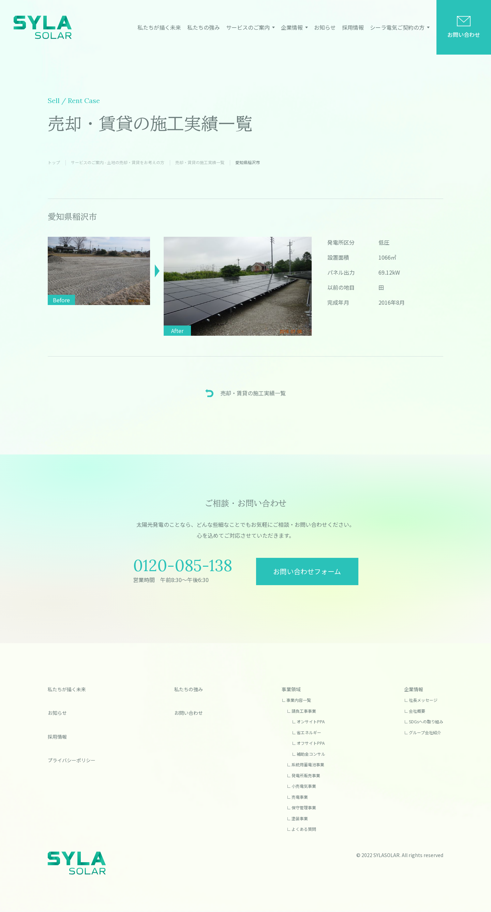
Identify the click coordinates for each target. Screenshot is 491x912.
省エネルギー (309, 732)
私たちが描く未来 (159, 27)
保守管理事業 (304, 807)
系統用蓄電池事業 (308, 764)
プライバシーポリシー (71, 760)
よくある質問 (304, 829)
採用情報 (353, 27)
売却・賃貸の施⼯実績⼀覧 (199, 162)
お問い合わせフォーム (307, 571)
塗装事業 (300, 818)
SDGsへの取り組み (426, 721)
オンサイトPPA (311, 721)
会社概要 (417, 711)
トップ (54, 162)
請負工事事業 (304, 711)
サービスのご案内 (248, 27)
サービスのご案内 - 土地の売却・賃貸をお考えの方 (117, 162)
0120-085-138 (182, 565)
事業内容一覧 (298, 700)
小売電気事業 (304, 786)
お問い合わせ (463, 34)
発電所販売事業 (306, 775)
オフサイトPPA (311, 743)
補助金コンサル (311, 754)
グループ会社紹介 (425, 732)
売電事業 (300, 797)
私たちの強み (203, 27)
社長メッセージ (423, 700)
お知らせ (325, 27)
